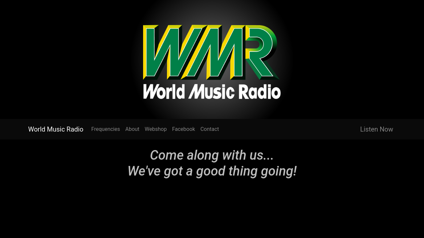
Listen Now (376, 129)
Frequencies (105, 129)
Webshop (156, 129)
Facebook (183, 129)
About (132, 129)
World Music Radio (55, 129)
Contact (209, 129)
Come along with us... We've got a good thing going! (212, 163)
